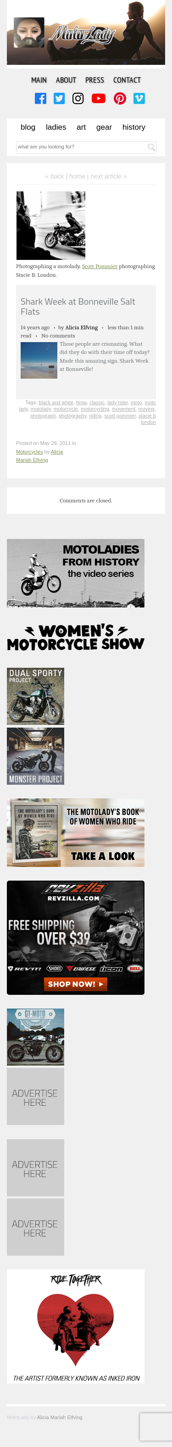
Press (94, 79)
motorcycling (95, 409)
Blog (28, 127)
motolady (41, 409)
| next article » (107, 176)
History (133, 127)
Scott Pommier (99, 266)
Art (81, 127)
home (77, 176)
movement (123, 409)
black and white (56, 402)
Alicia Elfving (81, 327)
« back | (57, 176)
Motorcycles (29, 451)
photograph (43, 415)
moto (136, 402)
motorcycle (66, 409)
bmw (81, 402)
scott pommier (119, 415)
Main (39, 79)
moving (146, 409)
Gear (104, 127)
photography (72, 415)
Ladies (56, 127)
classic (97, 402)
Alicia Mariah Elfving (59, 1417)
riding (95, 415)
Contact (127, 79)
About (66, 79)
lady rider (117, 402)
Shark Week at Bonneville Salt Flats (78, 306)
